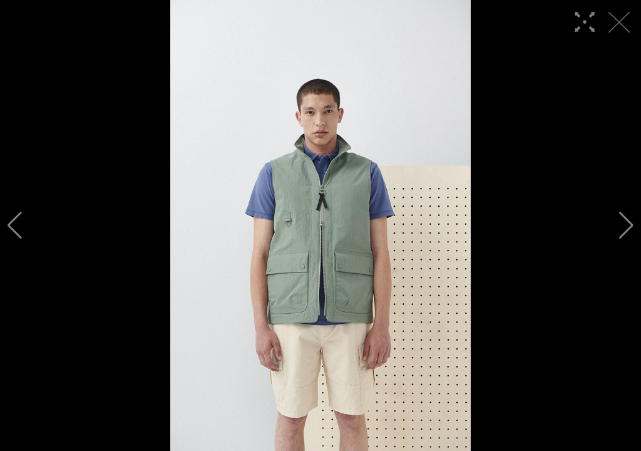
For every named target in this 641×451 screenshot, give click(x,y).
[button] (14, 225)
